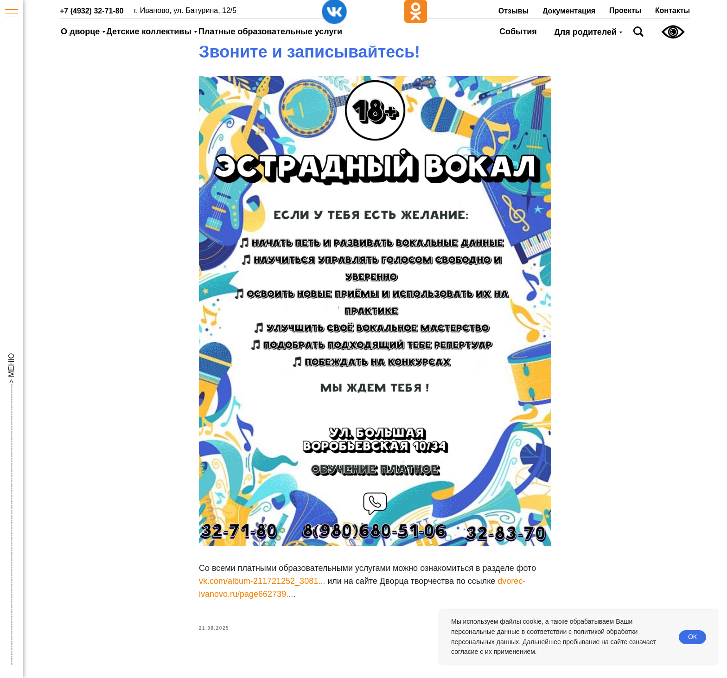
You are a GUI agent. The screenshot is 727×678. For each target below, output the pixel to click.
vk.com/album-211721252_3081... (262, 583)
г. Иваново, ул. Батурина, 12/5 (185, 10)
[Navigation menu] (11, 14)
